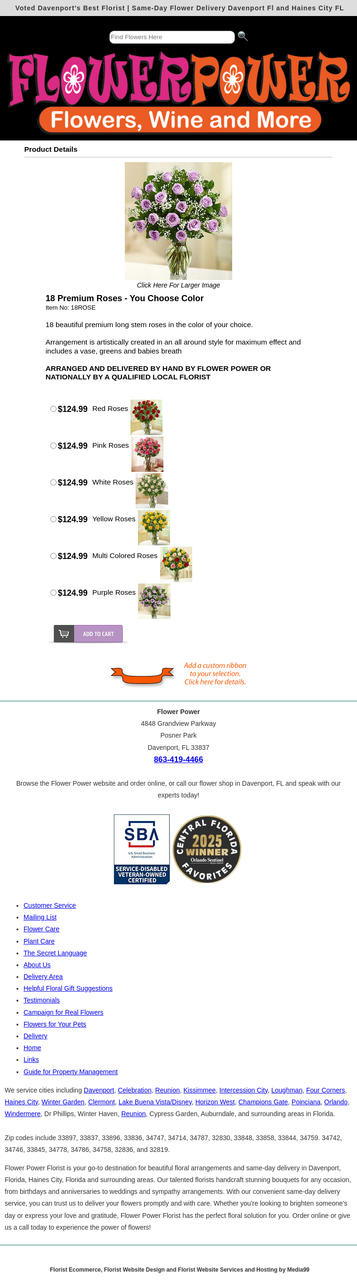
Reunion (167, 1090)
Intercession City (243, 1090)
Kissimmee (200, 1090)
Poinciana (306, 1102)
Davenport (99, 1090)
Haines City (21, 1102)
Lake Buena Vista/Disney (155, 1102)
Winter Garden (62, 1102)
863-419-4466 (178, 759)
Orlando (336, 1102)
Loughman (286, 1090)
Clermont (101, 1102)
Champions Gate (263, 1102)
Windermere (23, 1114)
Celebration (135, 1090)
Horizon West (215, 1102)
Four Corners (325, 1090)
